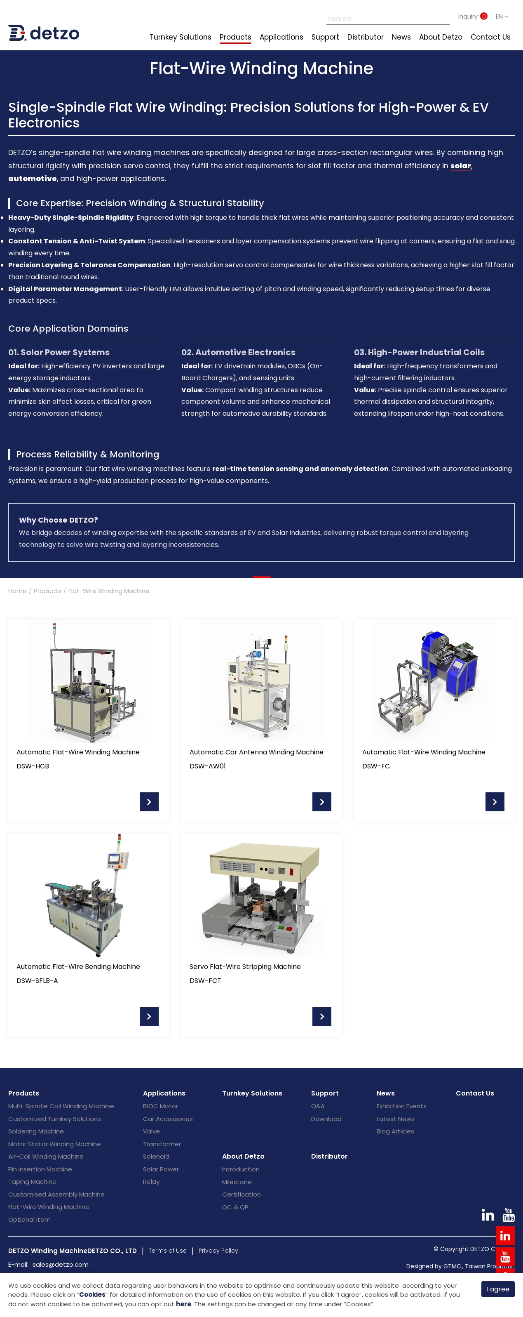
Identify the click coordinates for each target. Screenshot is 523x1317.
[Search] (379, 16)
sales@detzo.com (61, 1264)
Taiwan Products (489, 1266)
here (183, 1304)
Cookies (92, 1294)
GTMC (452, 1266)
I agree (498, 1288)
